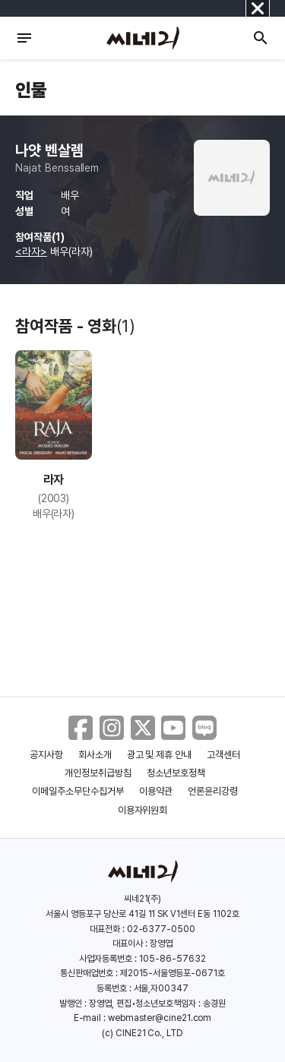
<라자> (31, 251)
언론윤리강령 (213, 791)
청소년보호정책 (176, 773)
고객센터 (223, 754)
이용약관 (156, 791)
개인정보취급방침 (98, 773)
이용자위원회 (143, 810)
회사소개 (95, 754)
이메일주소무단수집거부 (78, 791)
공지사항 (46, 754)
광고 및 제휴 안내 (159, 754)
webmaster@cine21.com (159, 1018)
